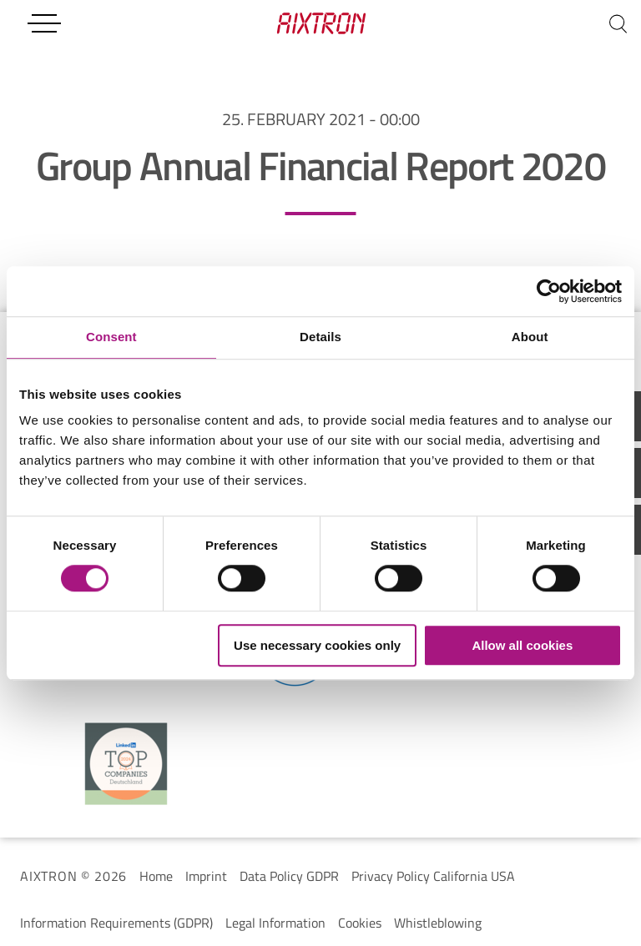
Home (156, 876)
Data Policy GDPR (289, 876)
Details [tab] (320, 337)
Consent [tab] (111, 337)
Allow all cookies (522, 645)
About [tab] (530, 337)
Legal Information (275, 923)
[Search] (617, 23)
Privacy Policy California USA (433, 876)
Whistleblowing (438, 923)
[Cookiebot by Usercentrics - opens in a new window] (549, 291)
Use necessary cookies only (317, 645)
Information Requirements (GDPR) (116, 923)
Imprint (206, 876)
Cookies (359, 923)
